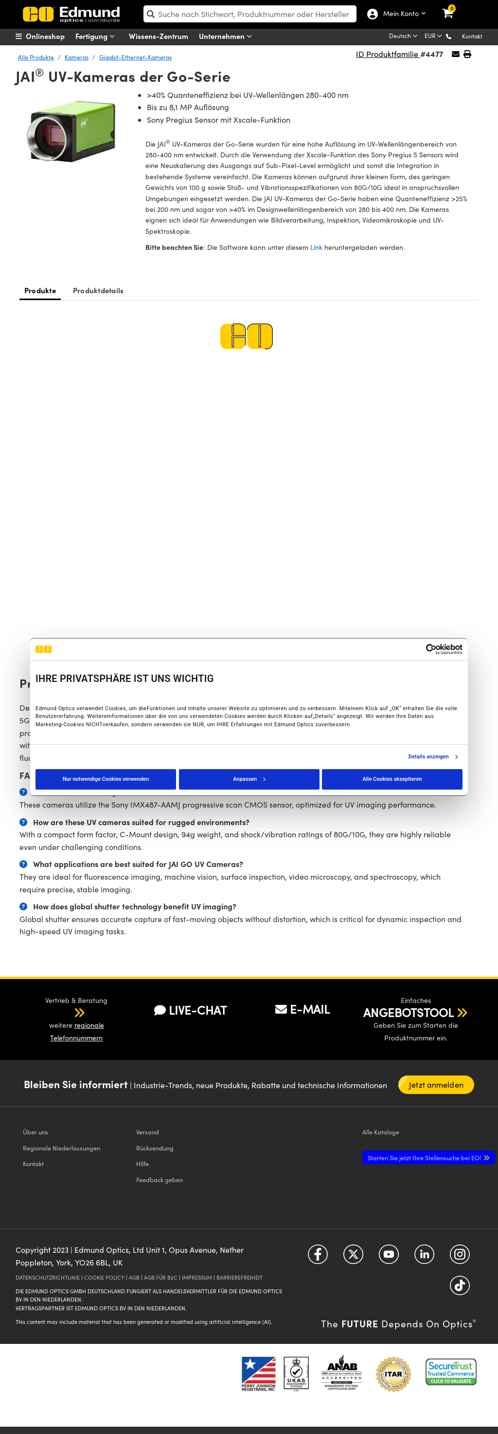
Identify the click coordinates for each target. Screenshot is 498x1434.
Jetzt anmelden (436, 1084)
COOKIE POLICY (104, 1277)
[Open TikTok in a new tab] (460, 1289)
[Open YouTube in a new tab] (389, 1258)
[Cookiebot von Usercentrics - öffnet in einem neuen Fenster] (419, 649)
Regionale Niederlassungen (61, 1148)
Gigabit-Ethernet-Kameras (135, 57)
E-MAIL (302, 1009)
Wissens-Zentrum (158, 36)
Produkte (40, 290)
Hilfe (142, 1163)
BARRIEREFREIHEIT (239, 1277)
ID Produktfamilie (388, 54)
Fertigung (97, 36)
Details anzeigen (429, 757)
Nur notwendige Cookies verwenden (106, 779)
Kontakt (472, 36)
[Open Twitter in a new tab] (353, 1258)
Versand (147, 1132)
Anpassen (249, 779)
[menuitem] (52, 36)
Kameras (77, 57)
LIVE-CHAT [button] (190, 1010)
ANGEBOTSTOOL (408, 1012)
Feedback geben (159, 1179)
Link (316, 247)
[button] (456, 35)
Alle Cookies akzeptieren (392, 779)
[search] (249, 13)
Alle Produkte (36, 57)
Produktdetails (98, 290)
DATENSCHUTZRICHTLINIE (48, 1277)
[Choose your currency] (434, 36)
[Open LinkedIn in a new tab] (424, 1258)
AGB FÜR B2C (161, 1277)
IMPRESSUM (197, 1277)
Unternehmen (227, 36)
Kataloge (380, 1132)
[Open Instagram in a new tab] (460, 1258)
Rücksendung (155, 1148)
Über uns (35, 1132)
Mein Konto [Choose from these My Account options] (398, 14)
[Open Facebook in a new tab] (318, 1258)
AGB (134, 1277)
